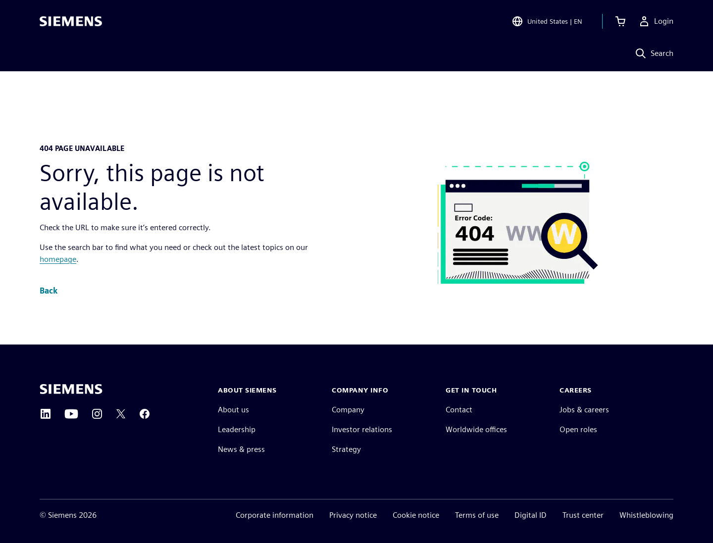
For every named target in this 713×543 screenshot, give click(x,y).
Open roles (578, 429)
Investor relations (362, 429)
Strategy (346, 449)
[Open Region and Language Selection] (547, 22)
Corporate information (274, 515)
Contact (459, 409)
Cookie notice (416, 515)
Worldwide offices (476, 429)
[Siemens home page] (71, 389)
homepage (58, 259)
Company (348, 409)
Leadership (236, 429)
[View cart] (620, 22)
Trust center (583, 515)
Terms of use (477, 515)
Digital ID (530, 515)
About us (233, 409)
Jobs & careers (584, 409)
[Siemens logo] (71, 22)
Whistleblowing (646, 515)
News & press (241, 449)
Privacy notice (353, 515)
